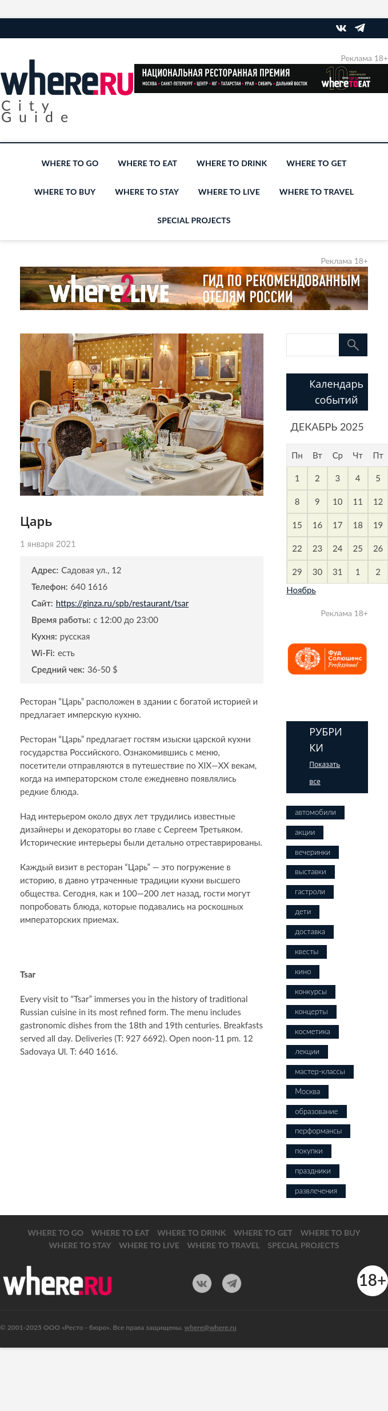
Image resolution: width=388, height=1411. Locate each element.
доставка (310, 931)
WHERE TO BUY (64, 191)
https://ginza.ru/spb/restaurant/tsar (122, 603)
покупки (308, 1150)
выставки (310, 871)
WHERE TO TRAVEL (316, 191)
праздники (312, 1170)
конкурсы (311, 991)
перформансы (318, 1130)
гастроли (310, 891)
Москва (307, 1091)
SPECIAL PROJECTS (193, 220)
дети (303, 911)
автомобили (315, 812)
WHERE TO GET (316, 163)
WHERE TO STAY (147, 191)
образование (316, 1111)
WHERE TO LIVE (229, 191)
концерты (311, 1011)
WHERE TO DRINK (232, 163)
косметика (312, 1031)
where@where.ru (211, 1327)
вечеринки (312, 852)
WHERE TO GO (69, 163)
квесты (306, 951)
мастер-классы (320, 1071)
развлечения (316, 1190)
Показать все (324, 772)
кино (303, 971)
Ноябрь (300, 590)
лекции (307, 1051)
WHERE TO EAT (147, 163)
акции (305, 832)
